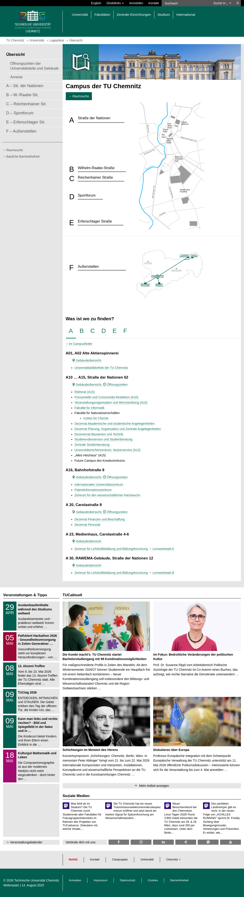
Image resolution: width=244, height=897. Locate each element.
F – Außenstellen (21, 131)
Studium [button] (163, 14)
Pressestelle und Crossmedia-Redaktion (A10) (106, 397)
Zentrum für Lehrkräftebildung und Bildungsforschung (111, 549)
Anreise (16, 77)
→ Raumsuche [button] (79, 96)
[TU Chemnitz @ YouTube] (230, 842)
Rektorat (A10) (85, 392)
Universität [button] (80, 14)
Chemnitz (172, 859)
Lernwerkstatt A (163, 549)
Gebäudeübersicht (86, 360)
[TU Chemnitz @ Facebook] (118, 842)
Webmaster (11, 885)
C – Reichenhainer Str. (26, 104)
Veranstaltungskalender (26, 842)
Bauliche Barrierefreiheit (22, 156)
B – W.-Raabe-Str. (22, 95)
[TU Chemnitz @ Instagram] (141, 842)
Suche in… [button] (222, 3)
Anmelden (136, 3)
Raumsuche (14, 150)
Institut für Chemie (96, 418)
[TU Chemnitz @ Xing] (185, 842)
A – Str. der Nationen (24, 86)
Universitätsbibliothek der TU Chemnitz (101, 367)
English (96, 3)
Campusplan (120, 859)
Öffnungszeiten (115, 384)
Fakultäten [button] (102, 14)
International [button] (185, 14)
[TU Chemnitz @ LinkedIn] (163, 842)
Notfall (73, 859)
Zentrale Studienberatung (92, 444)
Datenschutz (128, 880)
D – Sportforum (19, 113)
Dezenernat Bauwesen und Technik (99, 434)
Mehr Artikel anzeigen (154, 786)
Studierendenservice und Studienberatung (104, 439)
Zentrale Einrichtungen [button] (134, 14)
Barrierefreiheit (179, 880)
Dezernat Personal (87, 524)
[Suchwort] (186, 3)
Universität (147, 859)
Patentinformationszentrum (93, 490)
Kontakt (154, 3)
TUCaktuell (72, 595)
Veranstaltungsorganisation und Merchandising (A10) (111, 402)
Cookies (153, 880)
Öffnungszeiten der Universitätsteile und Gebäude (34, 65)
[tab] (71, 331)
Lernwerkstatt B (163, 573)
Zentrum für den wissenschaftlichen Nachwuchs (107, 495)
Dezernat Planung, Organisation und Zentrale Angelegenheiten (118, 429)
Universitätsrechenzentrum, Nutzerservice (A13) (108, 450)
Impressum (100, 880)
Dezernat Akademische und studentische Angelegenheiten (115, 423)
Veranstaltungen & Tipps (25, 595)
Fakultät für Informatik (90, 408)
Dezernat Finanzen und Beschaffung (100, 519)
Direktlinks (115, 3)
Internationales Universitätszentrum (99, 484)
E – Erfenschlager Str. (25, 122)
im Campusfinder (81, 344)
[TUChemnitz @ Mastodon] (208, 842)
